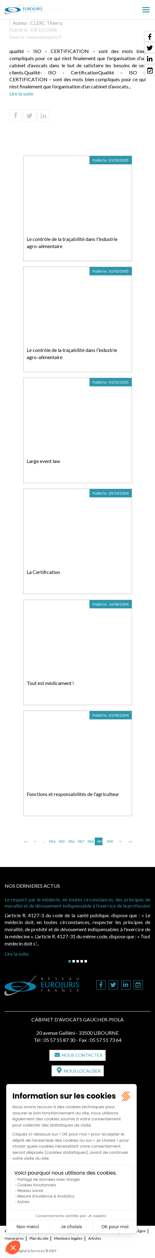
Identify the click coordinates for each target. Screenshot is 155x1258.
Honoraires (14, 1238)
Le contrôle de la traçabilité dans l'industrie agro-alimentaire (72, 242)
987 (80, 841)
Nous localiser (82, 1071)
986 (71, 841)
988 (90, 841)
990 (109, 841)
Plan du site (39, 1238)
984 (51, 841)
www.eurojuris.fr (44, 37)
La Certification (43, 572)
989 (100, 841)
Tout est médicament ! (50, 683)
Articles (94, 1238)
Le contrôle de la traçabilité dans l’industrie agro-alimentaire (72, 353)
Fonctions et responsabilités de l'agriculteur (73, 794)
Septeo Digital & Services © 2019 (30, 1251)
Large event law (43, 461)
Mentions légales (68, 1238)
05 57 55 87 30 (59, 1040)
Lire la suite (21, 93)
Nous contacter (82, 1055)
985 (61, 841)
